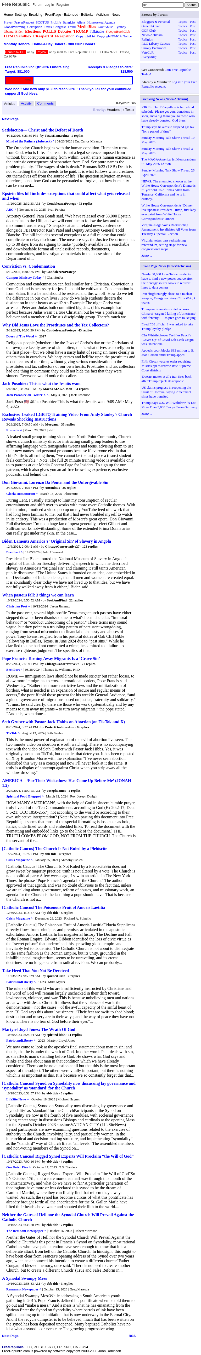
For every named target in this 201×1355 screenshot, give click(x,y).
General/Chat (151, 26)
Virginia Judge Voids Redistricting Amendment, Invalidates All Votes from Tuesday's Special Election (169, 229)
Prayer (8, 22)
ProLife (56, 22)
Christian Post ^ (18, 606)
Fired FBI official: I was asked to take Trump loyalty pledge (167, 326)
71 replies (89, 664)
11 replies (75, 1035)
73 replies (86, 203)
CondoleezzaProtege (61, 203)
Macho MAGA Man (57, 389)
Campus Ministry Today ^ (25, 277)
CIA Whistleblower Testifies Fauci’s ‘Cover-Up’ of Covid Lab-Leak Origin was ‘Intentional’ (168, 339)
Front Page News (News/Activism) (166, 266)
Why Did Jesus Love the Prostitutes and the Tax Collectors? (55, 325)
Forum (37, 5)
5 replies (67, 913)
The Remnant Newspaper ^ (26, 1231)
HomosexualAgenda (101, 22)
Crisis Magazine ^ (19, 860)
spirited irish (56, 976)
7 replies (74, 976)
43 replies (85, 330)
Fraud (72, 27)
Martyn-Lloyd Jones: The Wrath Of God (38, 1029)
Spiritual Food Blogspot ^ (25, 796)
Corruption (34, 27)
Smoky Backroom (154, 48)
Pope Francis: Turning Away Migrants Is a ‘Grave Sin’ (51, 658)
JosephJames (56, 791)
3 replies (67, 1283)
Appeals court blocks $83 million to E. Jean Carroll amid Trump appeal (168, 352)
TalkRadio (97, 31)
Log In (49, 5)
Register (62, 5)
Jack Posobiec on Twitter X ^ (27, 395)
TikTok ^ (13, 733)
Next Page (10, 119)
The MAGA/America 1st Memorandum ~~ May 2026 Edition (169, 161)
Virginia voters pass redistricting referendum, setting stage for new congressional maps (164, 244)
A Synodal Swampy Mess (24, 1278)
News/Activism (152, 35)
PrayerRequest (24, 22)
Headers (113, 110)
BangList (69, 22)
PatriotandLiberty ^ (21, 982)
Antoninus (52, 488)
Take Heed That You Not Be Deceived (35, 970)
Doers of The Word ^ (21, 336)
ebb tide (50, 854)
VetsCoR (148, 52)
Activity (26, 103)
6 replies (83, 727)
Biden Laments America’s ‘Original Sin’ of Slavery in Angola (56, 541)
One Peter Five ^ (18, 1167)
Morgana (51, 424)
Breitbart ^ (14, 552)
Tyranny (120, 27)
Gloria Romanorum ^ (22, 494)
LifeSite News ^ (17, 1099)
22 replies (76, 600)
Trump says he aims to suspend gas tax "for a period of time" (168, 129)
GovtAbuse (105, 27)
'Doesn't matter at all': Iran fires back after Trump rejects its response (167, 379)
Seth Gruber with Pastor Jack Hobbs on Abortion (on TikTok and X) (63, 722)
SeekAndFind (57, 600)
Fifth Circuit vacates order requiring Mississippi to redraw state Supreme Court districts (166, 365)
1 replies (77, 135)
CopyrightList (85, 36)
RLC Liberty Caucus (156, 43)
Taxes (48, 27)
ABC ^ (11, 209)
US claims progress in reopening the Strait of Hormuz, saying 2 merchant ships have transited (166, 392)
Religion (147, 39)
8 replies (67, 1093)
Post (193, 22)
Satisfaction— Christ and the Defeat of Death (42, 130)
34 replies (81, 389)
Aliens (81, 22)
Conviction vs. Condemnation (28, 266)
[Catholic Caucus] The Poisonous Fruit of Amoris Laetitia (53, 907)
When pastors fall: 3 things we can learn (38, 595)
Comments (45, 103)
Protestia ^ (14, 430)
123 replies (90, 546)
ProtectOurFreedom (59, 727)
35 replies (68, 424)
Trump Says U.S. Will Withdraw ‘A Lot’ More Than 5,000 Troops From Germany (169, 405)
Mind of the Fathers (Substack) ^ (30, 141)
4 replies (65, 854)
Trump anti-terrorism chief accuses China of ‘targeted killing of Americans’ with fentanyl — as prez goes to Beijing (169, 313)
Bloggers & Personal (156, 22)
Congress (59, 27)
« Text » (128, 110)
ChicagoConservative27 (62, 546)
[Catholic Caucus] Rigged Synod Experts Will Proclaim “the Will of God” (68, 1156)
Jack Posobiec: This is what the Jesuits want (41, 383)
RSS (132, 1336)
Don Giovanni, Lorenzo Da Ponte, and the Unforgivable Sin (55, 482)
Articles (9, 104)
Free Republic (16, 4)
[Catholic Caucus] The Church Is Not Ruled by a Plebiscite (54, 848)
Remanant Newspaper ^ (23, 1289)
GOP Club (149, 30)
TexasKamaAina (57, 135)
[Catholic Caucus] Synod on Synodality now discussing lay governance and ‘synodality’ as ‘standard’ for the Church (69, 1085)
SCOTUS (42, 22)
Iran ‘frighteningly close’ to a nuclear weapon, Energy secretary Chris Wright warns (168, 298)
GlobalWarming (14, 27)
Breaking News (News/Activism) (165, 99)
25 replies (69, 488)
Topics (182, 22)
